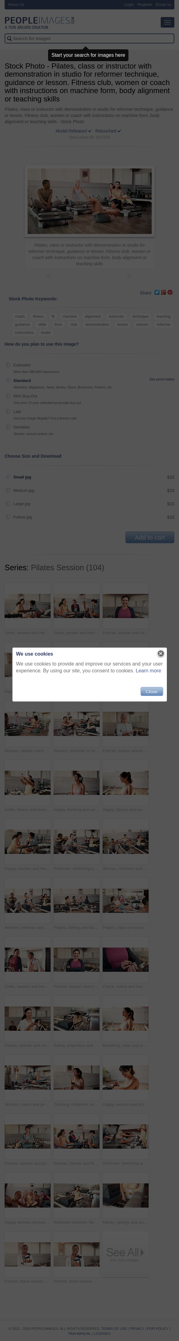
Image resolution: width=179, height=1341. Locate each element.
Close (152, 691)
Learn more (148, 670)
